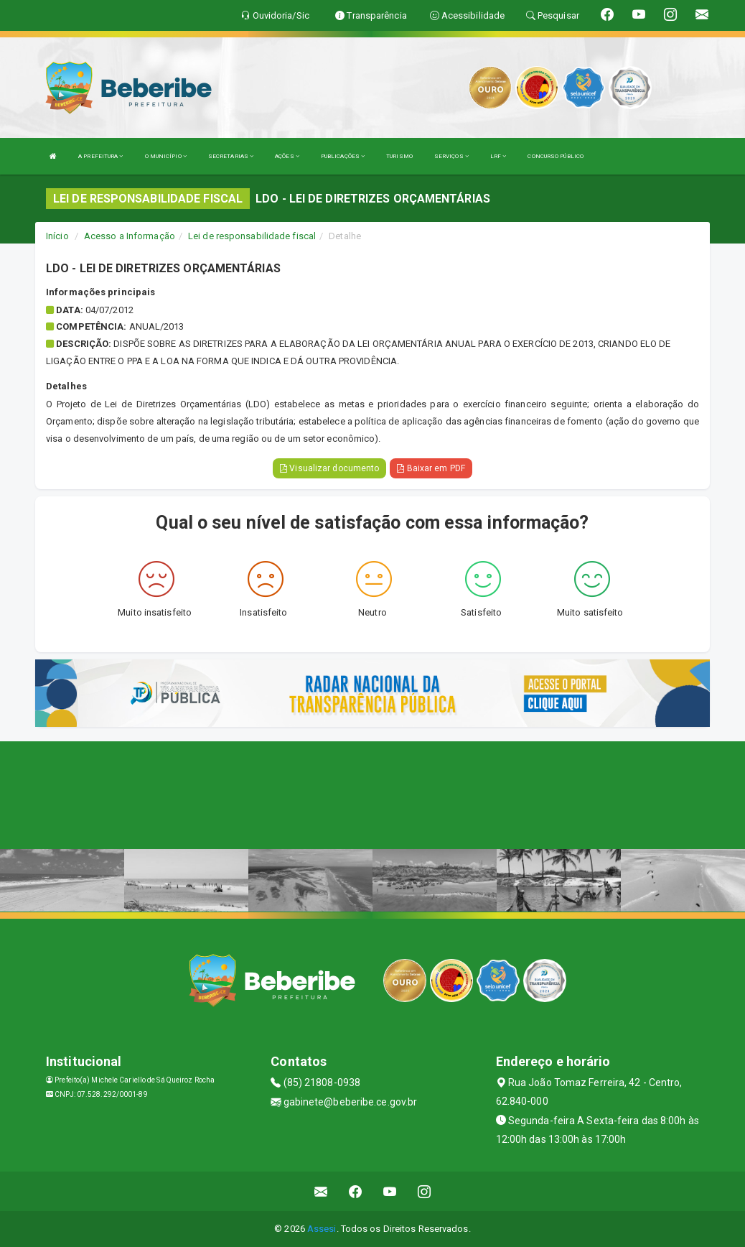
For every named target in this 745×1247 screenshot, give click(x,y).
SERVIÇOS (451, 156)
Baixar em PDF (431, 468)
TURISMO (399, 156)
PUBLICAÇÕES (343, 156)
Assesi (322, 1228)
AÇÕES (287, 156)
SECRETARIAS (230, 156)
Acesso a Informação (129, 236)
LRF (498, 156)
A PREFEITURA (100, 156)
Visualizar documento (329, 468)
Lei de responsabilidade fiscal (252, 236)
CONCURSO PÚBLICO (556, 156)
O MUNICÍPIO (166, 156)
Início (57, 236)
